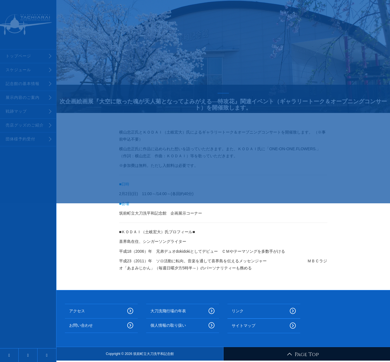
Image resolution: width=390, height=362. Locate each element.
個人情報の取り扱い (182, 325)
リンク (264, 311)
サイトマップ (264, 325)
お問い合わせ (101, 325)
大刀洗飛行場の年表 (182, 311)
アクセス (101, 311)
